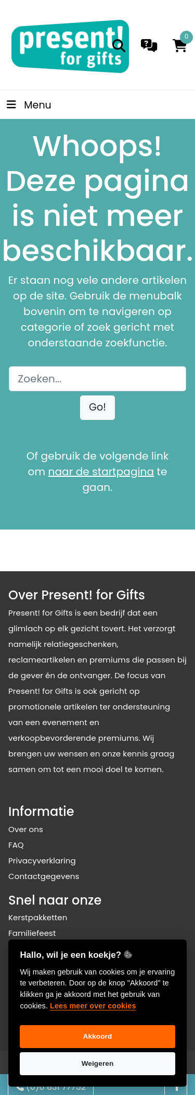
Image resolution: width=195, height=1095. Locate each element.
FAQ (16, 844)
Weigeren (98, 1063)
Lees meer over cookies (93, 1006)
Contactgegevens (43, 876)
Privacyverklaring (42, 860)
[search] (118, 45)
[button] (97, 407)
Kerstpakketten (37, 917)
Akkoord (97, 1036)
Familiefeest (32, 933)
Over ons (25, 829)
